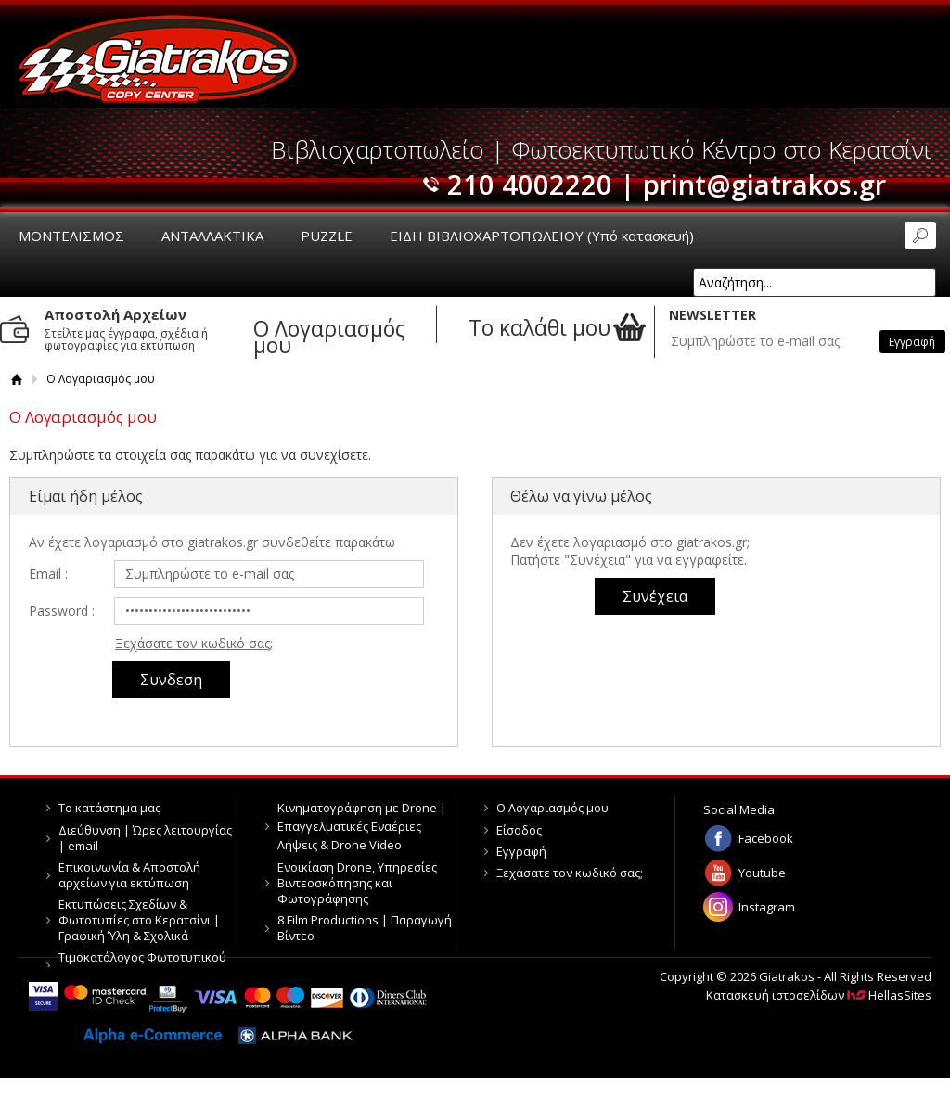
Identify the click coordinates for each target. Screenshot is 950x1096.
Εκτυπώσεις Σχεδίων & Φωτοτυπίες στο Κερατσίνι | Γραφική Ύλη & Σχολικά (139, 920)
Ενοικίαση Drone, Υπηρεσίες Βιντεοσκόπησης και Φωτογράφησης (357, 883)
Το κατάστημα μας (109, 807)
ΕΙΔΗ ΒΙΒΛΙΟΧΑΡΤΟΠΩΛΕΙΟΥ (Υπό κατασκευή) (542, 235)
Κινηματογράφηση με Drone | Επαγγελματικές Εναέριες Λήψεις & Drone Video (361, 826)
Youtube (762, 872)
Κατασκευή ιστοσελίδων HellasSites (818, 995)
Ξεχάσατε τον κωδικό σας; (194, 643)
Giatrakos (158, 58)
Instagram (766, 906)
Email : (48, 573)
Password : (62, 610)
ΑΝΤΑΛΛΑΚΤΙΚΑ (212, 235)
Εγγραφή (521, 851)
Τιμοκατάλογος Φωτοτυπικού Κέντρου (142, 965)
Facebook (765, 838)
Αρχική (16, 378)
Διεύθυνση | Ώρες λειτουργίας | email (145, 838)
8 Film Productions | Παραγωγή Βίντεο (364, 927)
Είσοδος (519, 830)
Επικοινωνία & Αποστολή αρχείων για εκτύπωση (129, 875)
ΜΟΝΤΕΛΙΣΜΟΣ (71, 235)
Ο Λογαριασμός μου (552, 807)
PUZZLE (327, 235)
